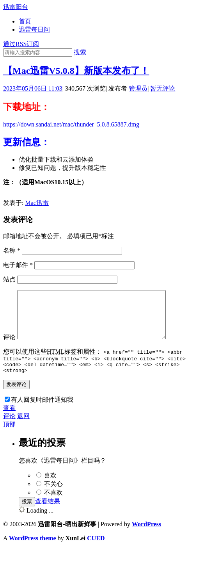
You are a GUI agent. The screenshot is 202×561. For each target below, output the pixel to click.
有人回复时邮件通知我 (42, 412)
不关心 (53, 496)
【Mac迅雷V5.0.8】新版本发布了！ (76, 71)
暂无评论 (162, 88)
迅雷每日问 (34, 29)
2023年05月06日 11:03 (32, 88)
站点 (9, 279)
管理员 (138, 88)
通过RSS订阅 (21, 44)
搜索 (80, 52)
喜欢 (50, 488)
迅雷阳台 (15, 7)
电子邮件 (18, 265)
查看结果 (47, 514)
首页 (25, 21)
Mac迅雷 (36, 202)
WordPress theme (32, 551)
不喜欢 (53, 505)
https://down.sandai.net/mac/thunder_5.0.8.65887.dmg (71, 124)
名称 (11, 250)
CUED (96, 551)
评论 (9, 346)
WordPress (146, 537)
